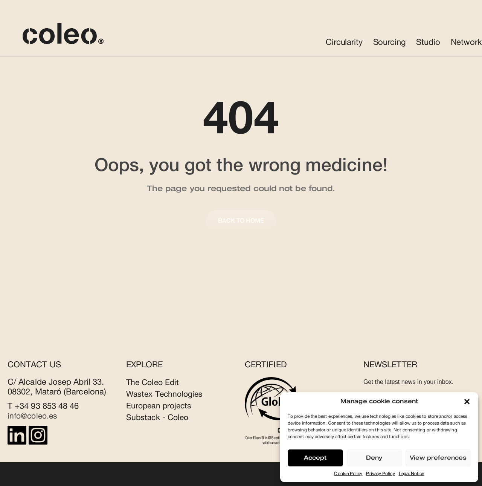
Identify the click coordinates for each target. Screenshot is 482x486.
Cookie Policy (348, 473)
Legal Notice (411, 473)
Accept (315, 458)
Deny (374, 458)
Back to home (241, 221)
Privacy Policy (380, 473)
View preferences (438, 458)
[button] (467, 401)
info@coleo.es (34, 416)
